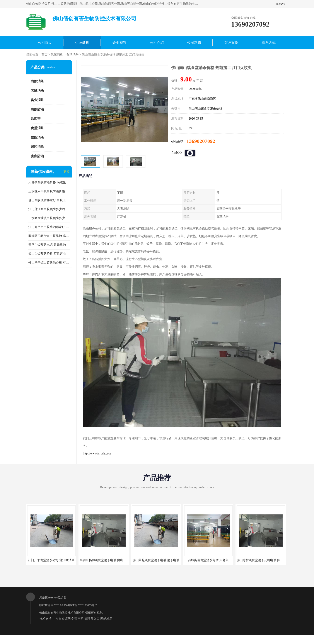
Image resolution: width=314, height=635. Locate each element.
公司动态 (194, 42)
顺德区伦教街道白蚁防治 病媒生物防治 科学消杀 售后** (49, 236)
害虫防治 (37, 156)
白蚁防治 (37, 109)
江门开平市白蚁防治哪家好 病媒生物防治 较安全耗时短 (49, 227)
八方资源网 (63, 618)
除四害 (36, 118)
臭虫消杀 (37, 100)
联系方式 (269, 42)
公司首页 (45, 42)
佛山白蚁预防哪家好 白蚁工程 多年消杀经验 (49, 200)
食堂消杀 (72, 54)
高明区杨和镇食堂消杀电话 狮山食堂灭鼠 (107, 560)
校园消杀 (37, 137)
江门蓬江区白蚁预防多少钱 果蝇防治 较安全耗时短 (49, 209)
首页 (44, 54)
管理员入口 (92, 618)
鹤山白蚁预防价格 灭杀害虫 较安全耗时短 (49, 253)
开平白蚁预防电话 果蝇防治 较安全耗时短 (49, 245)
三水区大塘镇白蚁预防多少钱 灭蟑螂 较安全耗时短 (49, 218)
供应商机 (82, 42)
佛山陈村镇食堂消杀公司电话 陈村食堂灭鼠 (266, 560)
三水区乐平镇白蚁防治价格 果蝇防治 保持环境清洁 (49, 191)
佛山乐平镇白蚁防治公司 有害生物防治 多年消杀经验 (49, 262)
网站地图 (106, 618)
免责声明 (77, 618)
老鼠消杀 (37, 90)
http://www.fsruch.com (97, 453)
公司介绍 (157, 42)
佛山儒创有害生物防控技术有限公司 (62, 612)
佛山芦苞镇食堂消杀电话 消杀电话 (156, 560)
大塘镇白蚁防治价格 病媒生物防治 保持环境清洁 (49, 182)
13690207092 (200, 141)
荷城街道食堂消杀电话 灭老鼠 (208, 560)
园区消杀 (37, 147)
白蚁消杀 (37, 81)
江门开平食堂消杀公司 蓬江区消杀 (51, 560)
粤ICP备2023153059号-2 (82, 605)
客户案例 (231, 42)
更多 (66, 171)
